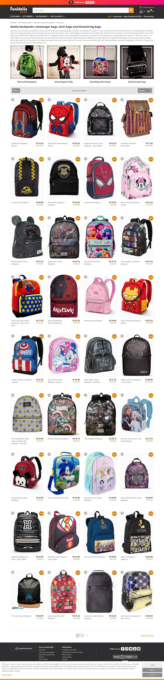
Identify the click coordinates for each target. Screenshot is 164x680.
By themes (27, 16)
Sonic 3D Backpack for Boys (58, 498)
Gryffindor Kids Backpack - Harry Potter (58, 559)
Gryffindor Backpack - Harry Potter (129, 145)
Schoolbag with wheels (100, 82)
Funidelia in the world (69, 651)
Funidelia (13, 22)
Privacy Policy (66, 655)
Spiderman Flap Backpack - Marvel (58, 145)
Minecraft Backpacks (27, 82)
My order (42, 651)
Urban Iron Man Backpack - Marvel (131, 322)
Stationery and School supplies (44, 22)
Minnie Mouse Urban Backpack (19, 263)
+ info (152, 665)
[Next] (87, 636)
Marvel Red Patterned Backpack (56, 618)
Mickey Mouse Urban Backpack (19, 499)
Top (109, 16)
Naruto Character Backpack (94, 558)
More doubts (43, 660)
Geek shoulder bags (137, 82)
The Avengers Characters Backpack (130, 263)
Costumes (14, 16)
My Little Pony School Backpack (92, 263)
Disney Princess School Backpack (93, 499)
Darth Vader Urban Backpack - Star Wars (92, 381)
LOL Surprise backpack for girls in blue (131, 618)
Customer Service (23, 649)
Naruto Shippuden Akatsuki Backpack (55, 322)
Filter (15, 91)
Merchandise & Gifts (25, 22)
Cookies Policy (67, 658)
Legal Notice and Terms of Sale (72, 653)
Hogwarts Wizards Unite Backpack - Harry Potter (93, 145)
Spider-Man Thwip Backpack (55, 263)
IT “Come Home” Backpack (21, 617)
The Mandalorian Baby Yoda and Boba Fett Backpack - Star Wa (20, 441)
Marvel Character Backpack (58, 439)
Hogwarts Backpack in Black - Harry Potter (19, 559)
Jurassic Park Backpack (20, 203)
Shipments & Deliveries (47, 655)
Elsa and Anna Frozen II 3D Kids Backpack (131, 440)
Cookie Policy (7, 675)
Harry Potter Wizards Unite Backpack (131, 499)
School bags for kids (64, 82)
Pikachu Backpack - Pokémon (128, 559)
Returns (41, 658)
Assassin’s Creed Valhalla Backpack (94, 618)
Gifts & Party (56, 16)
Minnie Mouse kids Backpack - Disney (55, 381)
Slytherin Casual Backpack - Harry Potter (131, 381)
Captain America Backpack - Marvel (21, 381)
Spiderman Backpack (92, 203)
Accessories (41, 16)
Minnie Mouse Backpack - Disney (130, 204)
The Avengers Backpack (93, 439)
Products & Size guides (46, 653)
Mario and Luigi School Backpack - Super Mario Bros (20, 323)
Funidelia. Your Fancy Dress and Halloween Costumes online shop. (18, 10)
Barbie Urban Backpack (93, 321)
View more (17, 43)
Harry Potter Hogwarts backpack (56, 204)
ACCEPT (152, 675)
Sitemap (64, 660)
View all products (147, 636)
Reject (152, 670)
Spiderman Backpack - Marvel (19, 145)
